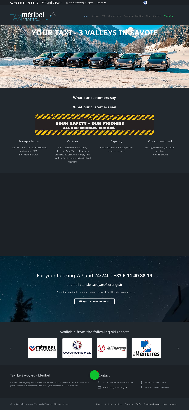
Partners (129, 404)
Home (99, 404)
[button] (178, 104)
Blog (165, 404)
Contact (173, 404)
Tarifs (138, 404)
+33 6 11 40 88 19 (26, 3)
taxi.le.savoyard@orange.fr (81, 2)
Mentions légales (61, 404)
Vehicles (118, 404)
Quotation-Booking (152, 404)
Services (108, 404)
